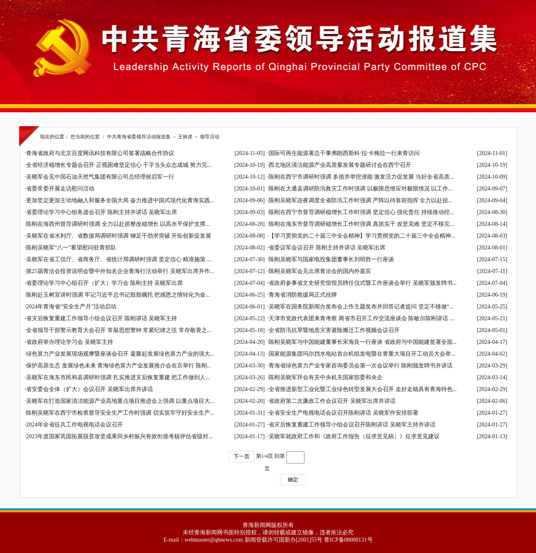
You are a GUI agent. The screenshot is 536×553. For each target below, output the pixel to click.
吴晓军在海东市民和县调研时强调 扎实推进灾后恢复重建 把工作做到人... (118, 377)
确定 (293, 479)
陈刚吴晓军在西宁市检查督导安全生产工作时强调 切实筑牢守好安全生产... (120, 413)
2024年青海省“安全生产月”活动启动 (71, 307)
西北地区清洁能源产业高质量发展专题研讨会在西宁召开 (340, 165)
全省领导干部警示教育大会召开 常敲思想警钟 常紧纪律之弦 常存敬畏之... (118, 330)
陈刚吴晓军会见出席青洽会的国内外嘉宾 (320, 271)
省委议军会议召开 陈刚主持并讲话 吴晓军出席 (327, 248)
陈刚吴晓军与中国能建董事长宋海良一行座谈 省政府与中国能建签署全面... (363, 342)
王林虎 (185, 137)
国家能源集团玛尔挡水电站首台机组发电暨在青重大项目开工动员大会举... (362, 354)
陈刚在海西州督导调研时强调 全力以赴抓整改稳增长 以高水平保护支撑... (118, 224)
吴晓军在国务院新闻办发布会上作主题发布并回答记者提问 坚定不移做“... (361, 307)
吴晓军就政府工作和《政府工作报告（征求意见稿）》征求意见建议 (354, 436)
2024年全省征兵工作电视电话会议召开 (74, 425)
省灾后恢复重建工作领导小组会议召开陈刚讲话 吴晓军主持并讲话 (352, 425)
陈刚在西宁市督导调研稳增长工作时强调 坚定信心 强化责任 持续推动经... (361, 212)
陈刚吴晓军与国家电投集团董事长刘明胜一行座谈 (331, 259)
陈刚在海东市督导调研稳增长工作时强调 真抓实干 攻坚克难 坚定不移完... (361, 224)
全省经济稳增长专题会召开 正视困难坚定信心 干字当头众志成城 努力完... (118, 165)
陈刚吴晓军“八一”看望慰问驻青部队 (71, 248)
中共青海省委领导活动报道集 (139, 137)
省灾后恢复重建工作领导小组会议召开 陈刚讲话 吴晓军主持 (101, 318)
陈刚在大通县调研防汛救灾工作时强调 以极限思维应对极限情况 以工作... (361, 189)
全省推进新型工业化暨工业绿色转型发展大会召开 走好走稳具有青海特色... (363, 389)
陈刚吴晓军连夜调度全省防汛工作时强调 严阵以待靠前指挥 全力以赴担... (361, 200)
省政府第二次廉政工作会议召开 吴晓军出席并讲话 (332, 401)
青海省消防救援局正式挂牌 (303, 295)
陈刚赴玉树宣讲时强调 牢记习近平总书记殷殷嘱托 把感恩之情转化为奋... (118, 295)
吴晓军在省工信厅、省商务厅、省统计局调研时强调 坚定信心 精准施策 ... (118, 259)
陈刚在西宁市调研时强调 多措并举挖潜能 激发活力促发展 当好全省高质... (361, 177)
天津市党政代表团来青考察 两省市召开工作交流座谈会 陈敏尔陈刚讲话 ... (361, 318)
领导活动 (209, 137)
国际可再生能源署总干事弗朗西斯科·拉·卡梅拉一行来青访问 (344, 153)
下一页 (241, 456)
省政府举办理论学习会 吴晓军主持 (69, 342)
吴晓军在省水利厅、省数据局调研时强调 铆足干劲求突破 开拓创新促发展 (118, 236)
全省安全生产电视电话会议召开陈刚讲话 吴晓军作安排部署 (343, 413)
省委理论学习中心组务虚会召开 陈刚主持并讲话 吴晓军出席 (101, 212)
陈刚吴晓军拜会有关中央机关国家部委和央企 (326, 377)
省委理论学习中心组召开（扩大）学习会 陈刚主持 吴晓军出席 (104, 283)
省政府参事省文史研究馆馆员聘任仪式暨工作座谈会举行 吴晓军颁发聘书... (363, 283)
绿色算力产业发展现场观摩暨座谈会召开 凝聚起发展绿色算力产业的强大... (120, 354)
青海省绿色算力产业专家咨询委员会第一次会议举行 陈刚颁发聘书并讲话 (361, 366)
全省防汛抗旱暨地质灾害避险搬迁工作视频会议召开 (334, 330)
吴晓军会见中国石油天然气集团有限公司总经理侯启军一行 (100, 177)
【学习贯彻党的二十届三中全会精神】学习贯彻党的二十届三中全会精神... (362, 236)
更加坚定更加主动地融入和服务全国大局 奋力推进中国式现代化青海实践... (120, 200)
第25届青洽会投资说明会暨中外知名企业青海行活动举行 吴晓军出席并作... (120, 271)
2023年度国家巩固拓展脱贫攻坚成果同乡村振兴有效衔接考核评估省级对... (119, 436)
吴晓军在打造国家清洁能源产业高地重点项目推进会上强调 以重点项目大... (120, 401)
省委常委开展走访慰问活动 (60, 189)
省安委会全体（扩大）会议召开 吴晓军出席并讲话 (89, 389)
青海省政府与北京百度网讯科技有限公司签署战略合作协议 (100, 153)
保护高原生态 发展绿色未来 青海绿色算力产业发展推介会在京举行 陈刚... (118, 366)
